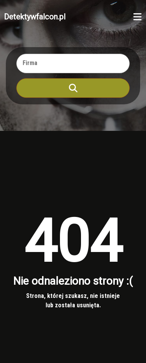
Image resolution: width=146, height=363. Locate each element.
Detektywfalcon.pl (34, 16)
